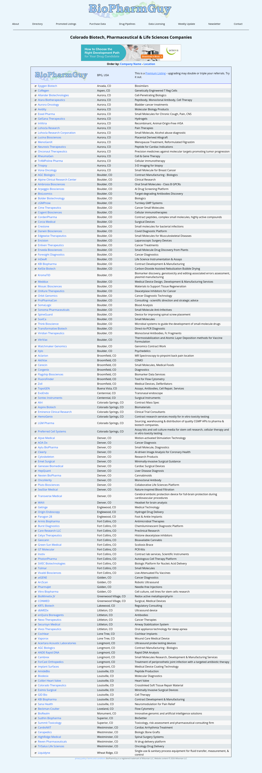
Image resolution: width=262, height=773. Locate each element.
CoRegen (43, 90)
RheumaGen (45, 156)
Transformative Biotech (52, 328)
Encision (43, 240)
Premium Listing (155, 73)
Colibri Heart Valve (49, 680)
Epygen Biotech (47, 86)
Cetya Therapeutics (50, 535)
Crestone (43, 226)
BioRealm (44, 713)
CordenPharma (47, 217)
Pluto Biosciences (48, 485)
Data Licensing (157, 23)
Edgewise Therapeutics (52, 236)
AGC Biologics (46, 175)
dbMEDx (43, 610)
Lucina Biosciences (49, 137)
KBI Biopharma (47, 264)
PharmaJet (44, 587)
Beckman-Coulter (48, 709)
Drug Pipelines (127, 23)
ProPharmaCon (47, 300)
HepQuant (44, 471)
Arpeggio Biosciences (51, 189)
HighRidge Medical (49, 737)
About (15, 23)
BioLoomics (45, 193)
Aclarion (43, 355)
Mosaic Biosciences (50, 286)
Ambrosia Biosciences (51, 184)
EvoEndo (43, 393)
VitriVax (42, 340)
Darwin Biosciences (50, 231)
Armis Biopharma (49, 521)
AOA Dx (42, 442)
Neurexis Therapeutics (52, 147)
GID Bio (42, 695)
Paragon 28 (45, 516)
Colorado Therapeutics (52, 685)
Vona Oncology (47, 170)
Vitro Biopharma (48, 591)
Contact (238, 23)
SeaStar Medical (48, 489)
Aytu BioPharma (48, 447)
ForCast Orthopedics (50, 662)
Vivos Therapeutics (49, 629)
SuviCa (42, 319)
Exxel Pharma (46, 114)
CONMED (43, 601)
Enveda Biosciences (50, 250)
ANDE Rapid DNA (48, 652)
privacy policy (80, 758)
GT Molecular (46, 549)
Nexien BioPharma (49, 475)
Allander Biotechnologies (53, 95)
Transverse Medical (50, 496)
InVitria (42, 123)
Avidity (42, 109)
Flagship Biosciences (50, 374)
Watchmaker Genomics (52, 346)
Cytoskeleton (46, 457)
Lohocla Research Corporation (57, 133)
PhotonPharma (47, 559)
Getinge (43, 507)
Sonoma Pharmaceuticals (54, 310)
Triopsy (42, 165)
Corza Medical (46, 222)
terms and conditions (97, 758)
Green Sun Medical (49, 545)
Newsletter (214, 23)
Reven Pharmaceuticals (52, 741)
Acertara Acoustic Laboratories (57, 643)
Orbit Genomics (47, 296)
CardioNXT (44, 727)
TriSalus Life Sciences (51, 746)
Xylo (40, 351)
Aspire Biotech (47, 407)
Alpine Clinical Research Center (57, 179)
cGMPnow (44, 203)
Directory (37, 23)
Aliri (40, 402)
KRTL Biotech (46, 605)
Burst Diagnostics (49, 526)
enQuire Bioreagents (51, 615)
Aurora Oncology (48, 104)
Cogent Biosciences (50, 212)
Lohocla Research (49, 128)
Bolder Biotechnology (51, 198)
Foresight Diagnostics (51, 254)
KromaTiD (44, 275)
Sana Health (45, 704)
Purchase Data (98, 23)
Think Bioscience (48, 324)
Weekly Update (186, 23)
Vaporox (43, 638)
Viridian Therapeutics (51, 333)
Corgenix (43, 370)
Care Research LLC (49, 531)
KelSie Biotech (46, 268)
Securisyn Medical (49, 624)
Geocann (43, 540)
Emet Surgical (46, 461)
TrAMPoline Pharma (50, 161)
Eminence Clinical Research (55, 412)
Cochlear (43, 634)
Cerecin (42, 365)
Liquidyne (44, 753)
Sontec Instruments (50, 398)
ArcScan (43, 582)
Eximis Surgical (47, 690)
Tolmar (42, 568)
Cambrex (43, 657)
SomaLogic (44, 305)
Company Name (130, 64)
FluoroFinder (46, 379)
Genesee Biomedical (50, 466)
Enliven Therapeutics (51, 245)
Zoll (40, 384)
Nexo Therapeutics (49, 620)
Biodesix (43, 676)
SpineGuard (45, 314)
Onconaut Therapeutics (52, 151)
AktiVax (42, 360)
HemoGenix (45, 416)
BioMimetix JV (46, 596)
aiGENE (42, 577)
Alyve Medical (46, 438)
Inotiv (41, 554)
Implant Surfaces (48, 666)
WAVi (41, 502)
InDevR (42, 259)
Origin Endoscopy (49, 512)
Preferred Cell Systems (52, 431)
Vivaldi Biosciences (49, 573)
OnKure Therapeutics (51, 291)
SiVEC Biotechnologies (51, 563)
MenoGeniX (45, 142)
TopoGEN (44, 388)
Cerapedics (45, 732)
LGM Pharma (46, 423)
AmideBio (44, 671)
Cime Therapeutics (49, 208)
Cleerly (42, 452)
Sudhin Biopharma (49, 718)
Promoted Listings (66, 23)
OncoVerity (45, 480)
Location (149, 64)
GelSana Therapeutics (51, 118)
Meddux (43, 281)
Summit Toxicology (49, 723)
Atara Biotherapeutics (51, 100)
